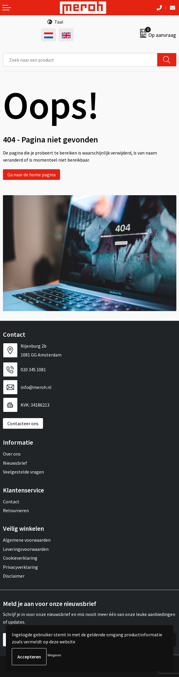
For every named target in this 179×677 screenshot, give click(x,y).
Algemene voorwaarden (27, 540)
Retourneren (16, 510)
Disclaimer (13, 576)
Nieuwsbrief (15, 463)
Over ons (12, 454)
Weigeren (54, 655)
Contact (11, 502)
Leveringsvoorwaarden (26, 549)
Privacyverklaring (20, 567)
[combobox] (80, 59)
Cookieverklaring (20, 558)
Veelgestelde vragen (23, 472)
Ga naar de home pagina (31, 175)
